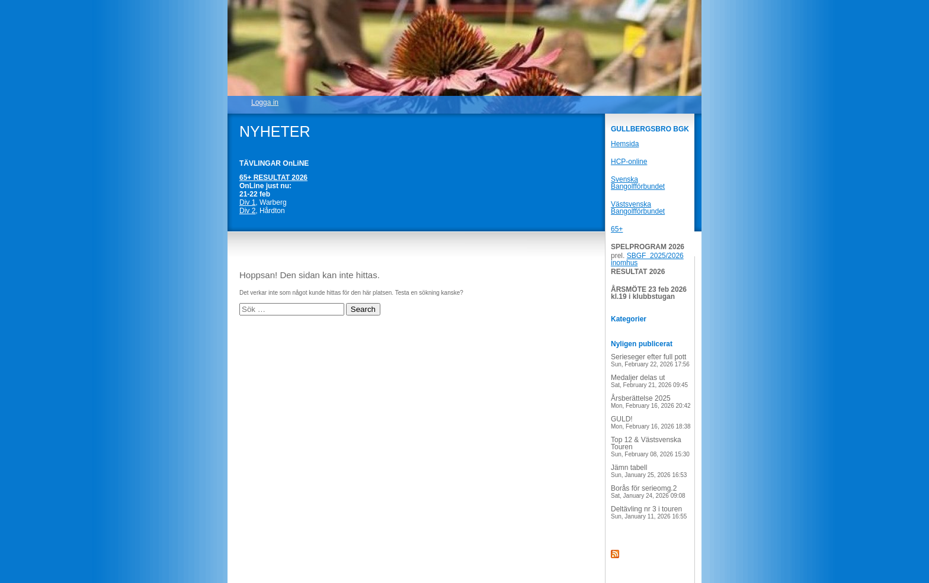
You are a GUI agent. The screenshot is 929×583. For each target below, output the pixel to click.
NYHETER (274, 131)
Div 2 (247, 211)
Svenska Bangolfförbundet (638, 183)
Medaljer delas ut (649, 380)
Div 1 (247, 202)
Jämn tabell (649, 470)
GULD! (651, 422)
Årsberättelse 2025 (651, 401)
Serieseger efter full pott (650, 360)
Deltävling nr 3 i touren (649, 512)
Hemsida (625, 144)
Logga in (264, 102)
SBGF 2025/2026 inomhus (647, 259)
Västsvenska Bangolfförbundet (638, 207)
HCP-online (629, 161)
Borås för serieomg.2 (648, 491)
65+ (617, 229)
